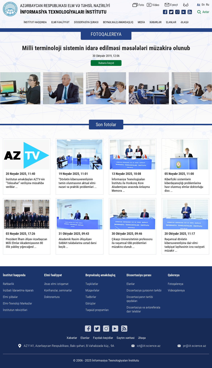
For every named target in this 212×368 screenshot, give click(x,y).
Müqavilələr (92, 290)
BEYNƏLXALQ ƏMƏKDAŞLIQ (118, 22)
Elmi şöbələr (10, 297)
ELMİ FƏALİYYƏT (60, 22)
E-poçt (174, 4)
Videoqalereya (176, 290)
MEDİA (141, 22)
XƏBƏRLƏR (155, 22)
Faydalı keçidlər (103, 338)
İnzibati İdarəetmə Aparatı (18, 290)
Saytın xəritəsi (126, 338)
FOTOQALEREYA (106, 34)
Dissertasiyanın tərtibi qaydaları (140, 299)
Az (198, 4)
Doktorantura (52, 297)
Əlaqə (142, 338)
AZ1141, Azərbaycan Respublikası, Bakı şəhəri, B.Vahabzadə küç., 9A (69, 346)
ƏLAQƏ (184, 22)
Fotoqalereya (175, 284)
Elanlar (131, 284)
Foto (141, 5)
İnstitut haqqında (14, 275)
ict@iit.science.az (148, 346)
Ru (207, 4)
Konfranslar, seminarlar (58, 290)
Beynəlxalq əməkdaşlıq (100, 275)
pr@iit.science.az (194, 346)
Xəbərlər (72, 338)
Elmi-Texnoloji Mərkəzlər (17, 303)
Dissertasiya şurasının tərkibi (144, 290)
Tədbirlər (90, 297)
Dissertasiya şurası (139, 275)
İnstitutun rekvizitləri (15, 310)
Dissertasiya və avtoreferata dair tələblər (143, 309)
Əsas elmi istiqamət (56, 284)
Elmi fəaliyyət (53, 275)
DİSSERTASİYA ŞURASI (86, 22)
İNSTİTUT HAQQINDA (35, 22)
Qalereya (173, 275)
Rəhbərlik (8, 284)
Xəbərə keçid (106, 63)
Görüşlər (90, 303)
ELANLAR (171, 22)
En (203, 4)
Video (155, 5)
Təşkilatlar (91, 284)
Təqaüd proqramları (97, 310)
